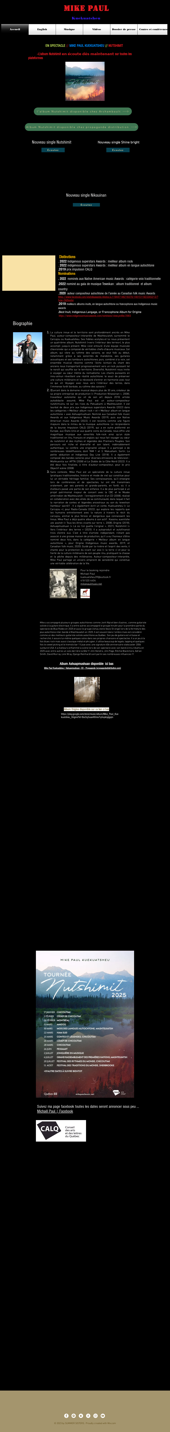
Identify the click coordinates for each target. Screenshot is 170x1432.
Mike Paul (81, 8)
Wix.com (111, 1423)
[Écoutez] (53, 150)
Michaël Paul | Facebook (55, 1111)
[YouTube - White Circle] (103, 1416)
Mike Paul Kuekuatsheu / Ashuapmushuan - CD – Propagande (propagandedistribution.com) (82, 668)
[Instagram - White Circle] (95, 1416)
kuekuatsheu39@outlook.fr (95, 577)
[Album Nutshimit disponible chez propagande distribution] (81, 127)
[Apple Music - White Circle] (81, 1416)
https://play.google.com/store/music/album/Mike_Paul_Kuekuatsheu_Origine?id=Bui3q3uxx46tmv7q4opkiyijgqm (89, 715)
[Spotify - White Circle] (73, 1416)
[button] (28, 273)
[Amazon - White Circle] (88, 1416)
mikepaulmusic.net (91, 584)
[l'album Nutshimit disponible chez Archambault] (83, 111)
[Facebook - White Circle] (66, 1416)
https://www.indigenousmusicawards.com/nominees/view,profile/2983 (95, 315)
